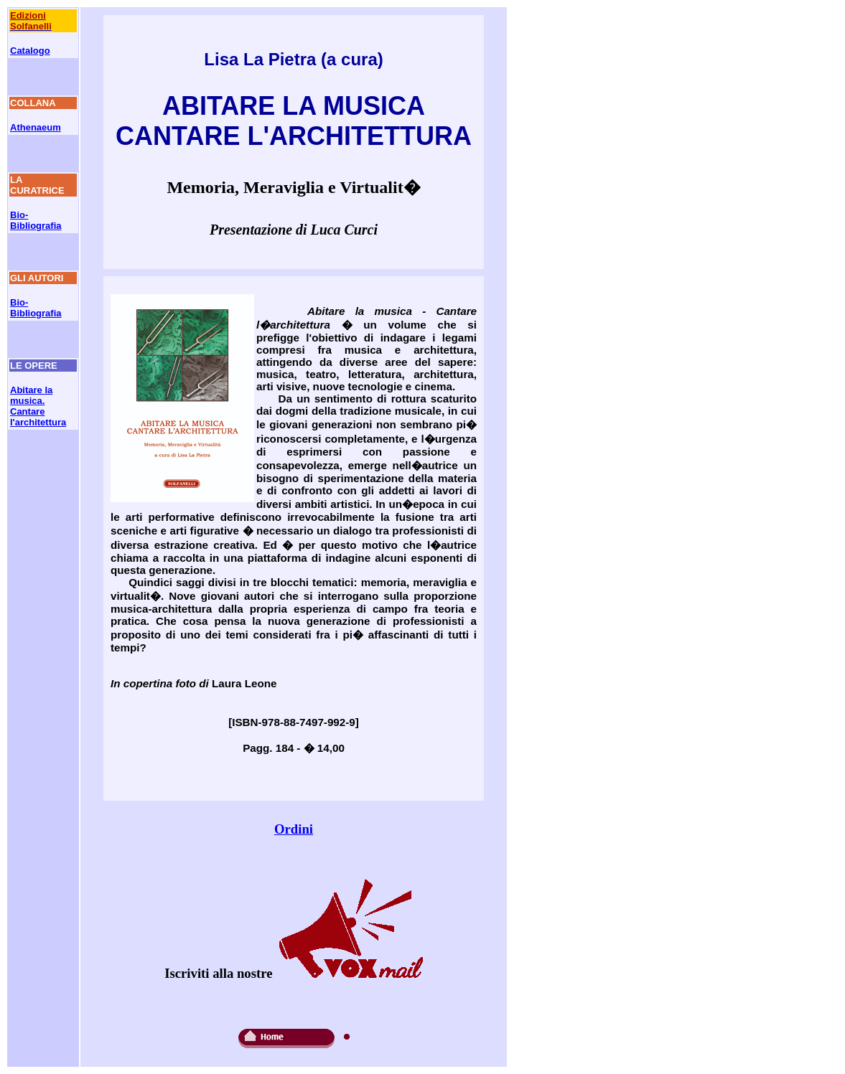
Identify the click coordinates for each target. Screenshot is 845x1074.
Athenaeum (35, 127)
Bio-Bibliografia (36, 220)
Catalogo (30, 50)
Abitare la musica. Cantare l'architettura (38, 406)
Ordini (293, 829)
